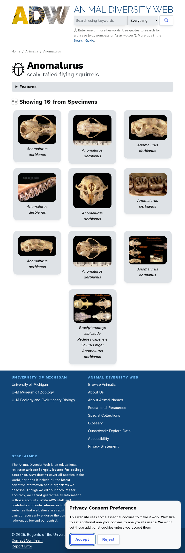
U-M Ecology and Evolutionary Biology (43, 399)
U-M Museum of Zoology (33, 392)
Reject (108, 539)
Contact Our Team (27, 540)
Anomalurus (52, 51)
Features (28, 86)
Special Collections (104, 415)
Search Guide (84, 40)
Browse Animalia (102, 384)
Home (16, 51)
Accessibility (98, 438)
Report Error (22, 546)
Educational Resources (107, 407)
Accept (82, 539)
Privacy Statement (103, 446)
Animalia (31, 51)
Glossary (95, 423)
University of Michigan (30, 384)
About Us (96, 392)
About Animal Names (105, 399)
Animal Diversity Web (123, 9)
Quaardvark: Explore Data (109, 430)
